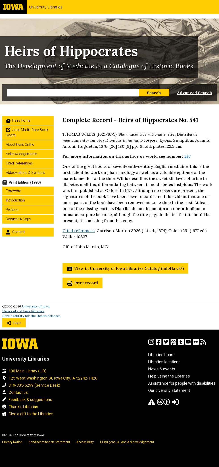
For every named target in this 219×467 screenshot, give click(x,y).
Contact (18, 232)
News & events (161, 369)
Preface (12, 210)
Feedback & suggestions (30, 399)
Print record (86, 282)
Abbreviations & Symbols (25, 172)
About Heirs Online (20, 144)
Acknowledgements (21, 154)
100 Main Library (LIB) (27, 371)
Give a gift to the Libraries (30, 413)
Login (17, 323)
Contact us (18, 392)
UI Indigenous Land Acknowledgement (127, 442)
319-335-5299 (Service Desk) (34, 385)
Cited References (19, 163)
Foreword (13, 191)
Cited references (79, 230)
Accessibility (85, 442)
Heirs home (21, 120)
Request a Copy (18, 219)
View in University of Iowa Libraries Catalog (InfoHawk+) (129, 268)
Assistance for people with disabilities (182, 383)
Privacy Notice (12, 442)
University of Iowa (36, 306)
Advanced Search (194, 92)
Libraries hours (161, 354)
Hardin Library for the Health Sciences (31, 316)
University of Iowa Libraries (23, 311)
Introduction (15, 200)
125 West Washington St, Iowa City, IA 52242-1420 (52, 378)
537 (187, 156)
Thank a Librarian (23, 406)
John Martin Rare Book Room (27, 132)
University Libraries (46, 7)
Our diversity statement (169, 390)
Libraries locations (164, 361)
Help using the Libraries (169, 376)
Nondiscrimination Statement (49, 442)
